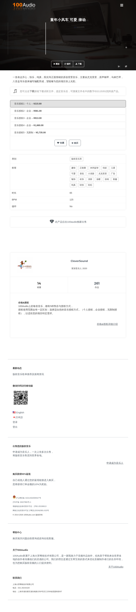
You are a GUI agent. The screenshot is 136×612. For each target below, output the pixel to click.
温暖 (98, 179)
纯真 (73, 185)
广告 (113, 173)
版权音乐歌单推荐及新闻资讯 (28, 374)
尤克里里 (102, 173)
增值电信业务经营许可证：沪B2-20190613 (30, 506)
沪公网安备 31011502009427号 (28, 498)
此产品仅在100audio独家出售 (71, 221)
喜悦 (82, 173)
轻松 (90, 185)
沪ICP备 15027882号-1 (22, 502)
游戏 (107, 179)
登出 (15, 427)
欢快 (82, 179)
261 (97, 283)
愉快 (73, 179)
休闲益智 (94, 168)
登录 (15, 422)
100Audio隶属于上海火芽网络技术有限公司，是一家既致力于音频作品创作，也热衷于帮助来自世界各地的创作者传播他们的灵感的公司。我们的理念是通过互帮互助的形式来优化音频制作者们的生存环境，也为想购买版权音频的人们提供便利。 (68, 559)
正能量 (83, 168)
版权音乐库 (76, 159)
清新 (90, 179)
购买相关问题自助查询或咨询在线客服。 (34, 538)
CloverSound (79, 261)
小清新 (91, 173)
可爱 (73, 173)
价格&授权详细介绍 (107, 324)
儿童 (113, 168)
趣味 (73, 168)
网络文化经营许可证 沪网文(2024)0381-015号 (31, 510)
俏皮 (105, 168)
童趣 (115, 179)
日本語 (18, 417)
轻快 (82, 185)
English (18, 412)
